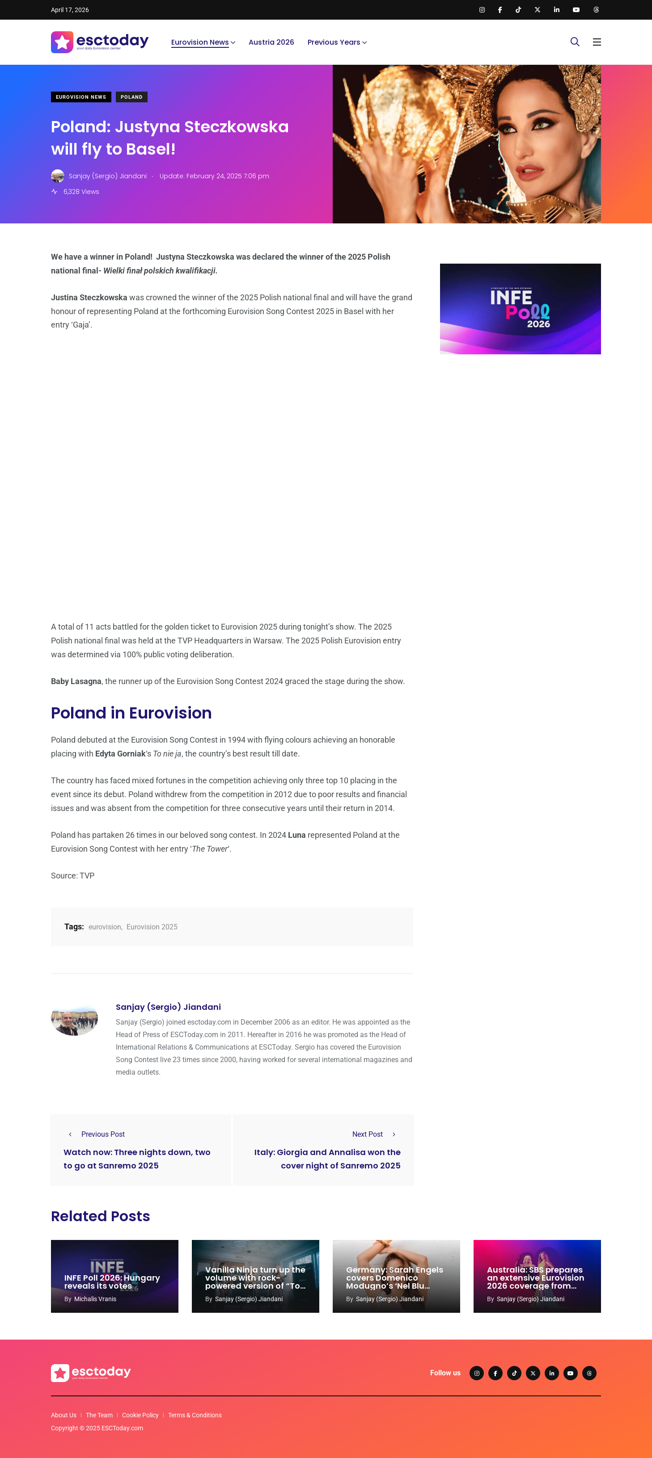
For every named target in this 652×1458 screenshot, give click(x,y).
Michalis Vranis (95, 1299)
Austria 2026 (271, 42)
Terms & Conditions (195, 1415)
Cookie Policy (140, 1415)
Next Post (376, 1134)
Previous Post (94, 1134)
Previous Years (334, 42)
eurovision (105, 927)
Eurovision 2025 (152, 927)
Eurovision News (200, 42)
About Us (63, 1415)
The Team (99, 1415)
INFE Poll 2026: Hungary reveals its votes (112, 1281)
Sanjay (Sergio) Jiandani (168, 1007)
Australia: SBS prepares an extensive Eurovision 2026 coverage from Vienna (535, 1281)
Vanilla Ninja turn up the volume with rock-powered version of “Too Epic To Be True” (255, 1281)
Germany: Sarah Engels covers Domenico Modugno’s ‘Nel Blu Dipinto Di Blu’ (394, 1281)
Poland (132, 97)
